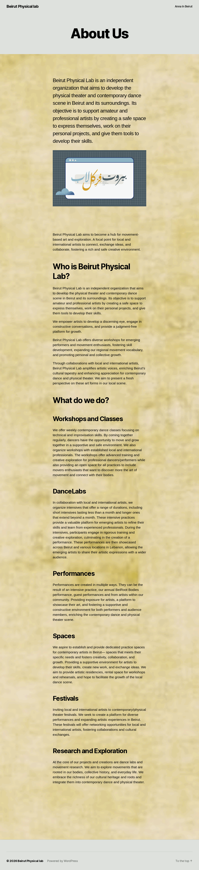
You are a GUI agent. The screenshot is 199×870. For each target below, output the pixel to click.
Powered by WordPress (62, 861)
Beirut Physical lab (22, 6)
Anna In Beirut (184, 6)
